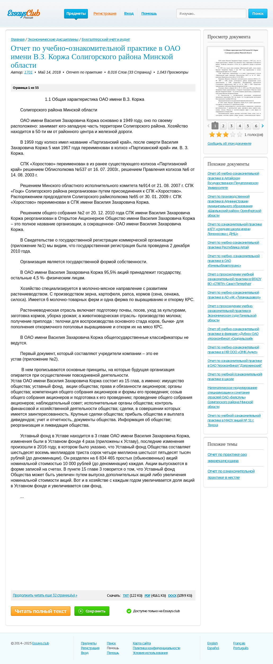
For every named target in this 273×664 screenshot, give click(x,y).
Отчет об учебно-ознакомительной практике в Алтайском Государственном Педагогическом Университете (233, 180)
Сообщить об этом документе (229, 143)
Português (240, 648)
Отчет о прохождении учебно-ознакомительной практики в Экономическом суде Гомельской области (232, 313)
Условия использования (150, 653)
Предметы (89, 643)
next (263, 126)
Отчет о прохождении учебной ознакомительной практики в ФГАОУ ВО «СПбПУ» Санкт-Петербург (234, 279)
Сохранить (91, 610)
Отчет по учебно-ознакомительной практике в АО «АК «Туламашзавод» (234, 294)
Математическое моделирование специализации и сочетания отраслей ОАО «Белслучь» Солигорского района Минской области (232, 397)
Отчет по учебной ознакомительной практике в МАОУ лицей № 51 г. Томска (234, 420)
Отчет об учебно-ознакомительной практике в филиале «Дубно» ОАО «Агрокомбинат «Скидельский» (233, 334)
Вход (128, 13)
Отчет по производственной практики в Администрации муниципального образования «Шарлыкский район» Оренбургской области (234, 206)
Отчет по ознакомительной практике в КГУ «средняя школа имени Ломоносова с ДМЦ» (235, 229)
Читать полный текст (40, 611)
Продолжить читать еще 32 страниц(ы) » (45, 595)
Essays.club (40, 643)
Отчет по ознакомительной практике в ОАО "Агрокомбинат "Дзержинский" (235, 363)
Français (239, 643)
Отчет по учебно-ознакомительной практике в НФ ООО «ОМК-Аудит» (233, 349)
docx (172, 595)
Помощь (149, 13)
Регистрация (105, 13)
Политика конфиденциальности (156, 648)
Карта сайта (142, 643)
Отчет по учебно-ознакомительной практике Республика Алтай (233, 244)
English (212, 643)
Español (213, 648)
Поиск (111, 643)
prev (208, 126)
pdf (147, 595)
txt (126, 595)
